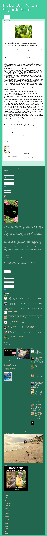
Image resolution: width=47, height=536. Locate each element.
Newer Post (6, 163)
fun (20, 157)
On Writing (29, 157)
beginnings (8, 157)
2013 (6, 533)
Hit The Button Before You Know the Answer (15, 336)
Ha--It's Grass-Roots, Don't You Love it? (38, 422)
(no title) (9, 297)
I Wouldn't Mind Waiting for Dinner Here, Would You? (10, 365)
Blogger (25, 431)
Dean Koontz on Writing (12, 302)
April (7, 514)
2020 (6, 521)
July (7, 510)
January (7, 518)
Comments (6, 17)
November (8, 503)
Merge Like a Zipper (7, 361)
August (7, 508)
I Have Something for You (12, 331)
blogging (12, 157)
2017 (6, 526)
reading (32, 157)
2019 (6, 523)
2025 (6, 495)
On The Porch (6, 366)
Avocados (7, 519)
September (8, 506)
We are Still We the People (12, 311)
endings (18, 157)
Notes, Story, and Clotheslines (13, 321)
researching (36, 157)
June (7, 511)
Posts (6, 190)
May (7, 513)
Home (23, 163)
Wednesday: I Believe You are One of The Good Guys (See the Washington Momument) (22, 326)
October (7, 505)
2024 (6, 497)
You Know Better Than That (9, 307)
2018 (6, 525)
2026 (6, 494)
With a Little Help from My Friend (9, 368)
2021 (6, 502)
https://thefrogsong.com (19, 239)
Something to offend (38, 357)
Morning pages (23, 157)
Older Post (40, 163)
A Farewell (6, 360)
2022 (6, 500)
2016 (6, 528)
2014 (6, 531)
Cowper (15, 157)
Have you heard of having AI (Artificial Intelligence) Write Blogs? (19, 316)
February (7, 516)
